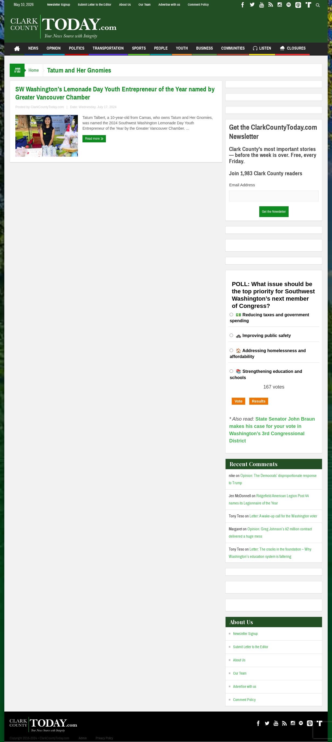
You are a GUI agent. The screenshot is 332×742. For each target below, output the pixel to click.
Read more (94, 138)
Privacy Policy (104, 738)
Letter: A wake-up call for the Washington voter (283, 516)
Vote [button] (238, 401)
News (33, 50)
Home (35, 70)
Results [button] (259, 401)
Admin (83, 738)
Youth (182, 50)
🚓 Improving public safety (263, 335)
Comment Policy (198, 4)
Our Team (145, 4)
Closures (292, 49)
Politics (76, 50)
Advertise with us (169, 4)
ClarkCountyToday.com (47, 107)
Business (204, 50)
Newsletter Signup (58, 4)
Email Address (242, 185)
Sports (139, 50)
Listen (262, 49)
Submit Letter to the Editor (94, 4)
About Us (125, 4)
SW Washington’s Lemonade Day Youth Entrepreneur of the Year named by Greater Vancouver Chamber (115, 93)
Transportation (108, 50)
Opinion (54, 50)
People (161, 50)
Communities (233, 50)
